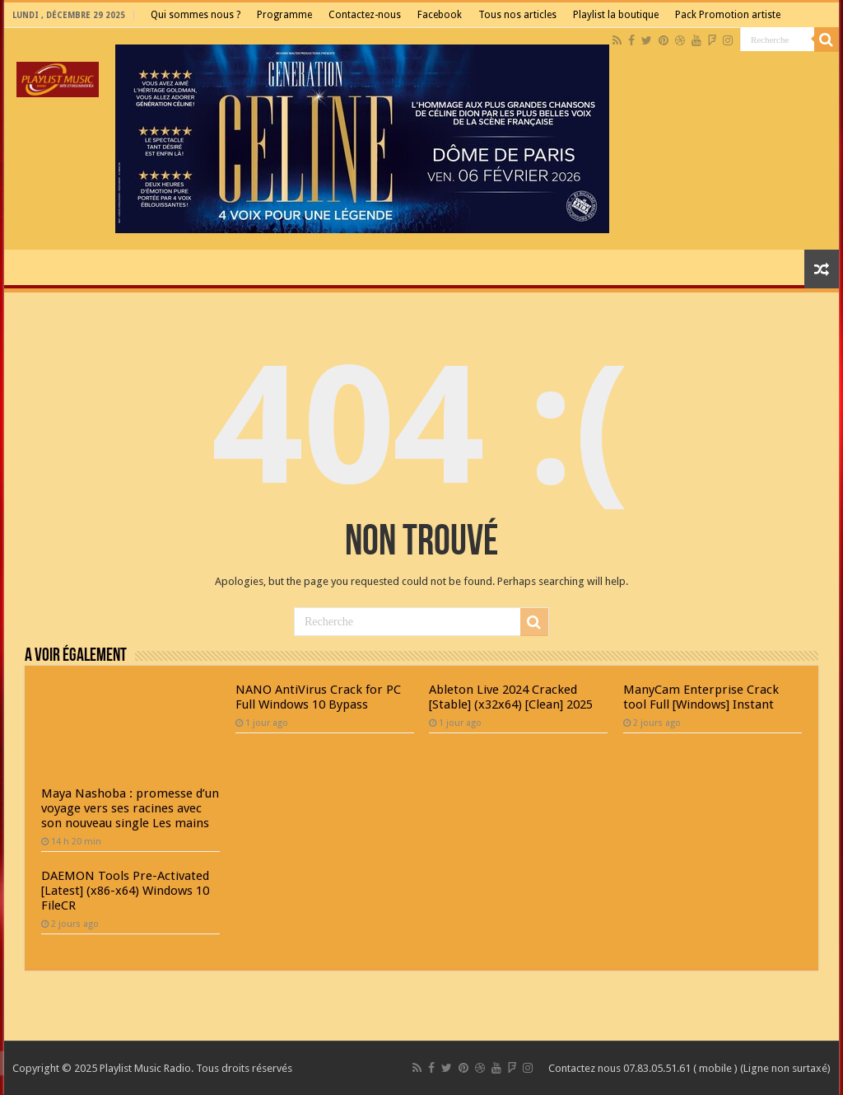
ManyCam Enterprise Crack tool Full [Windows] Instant (701, 697)
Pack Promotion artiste (727, 15)
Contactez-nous (364, 15)
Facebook (439, 15)
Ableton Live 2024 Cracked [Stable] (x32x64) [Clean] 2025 (511, 697)
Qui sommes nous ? (195, 15)
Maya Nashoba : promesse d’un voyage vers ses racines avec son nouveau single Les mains (130, 808)
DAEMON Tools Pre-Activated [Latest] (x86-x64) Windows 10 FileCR (125, 890)
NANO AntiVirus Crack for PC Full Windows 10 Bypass (318, 697)
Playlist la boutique (616, 15)
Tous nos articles (517, 15)
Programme (284, 15)
